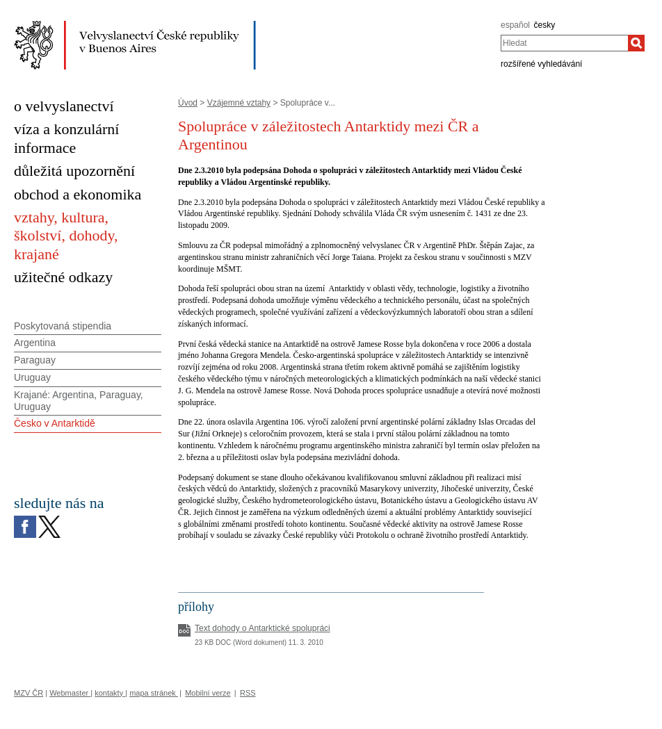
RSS (248, 693)
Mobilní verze (207, 693)
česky (545, 25)
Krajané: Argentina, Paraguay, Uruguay (78, 400)
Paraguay (35, 360)
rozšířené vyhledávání (541, 64)
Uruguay (32, 377)
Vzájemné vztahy (239, 103)
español (515, 25)
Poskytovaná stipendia (62, 325)
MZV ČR (28, 693)
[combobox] (564, 43)
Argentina (35, 342)
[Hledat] (636, 43)
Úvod (187, 103)
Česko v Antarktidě (54, 423)
